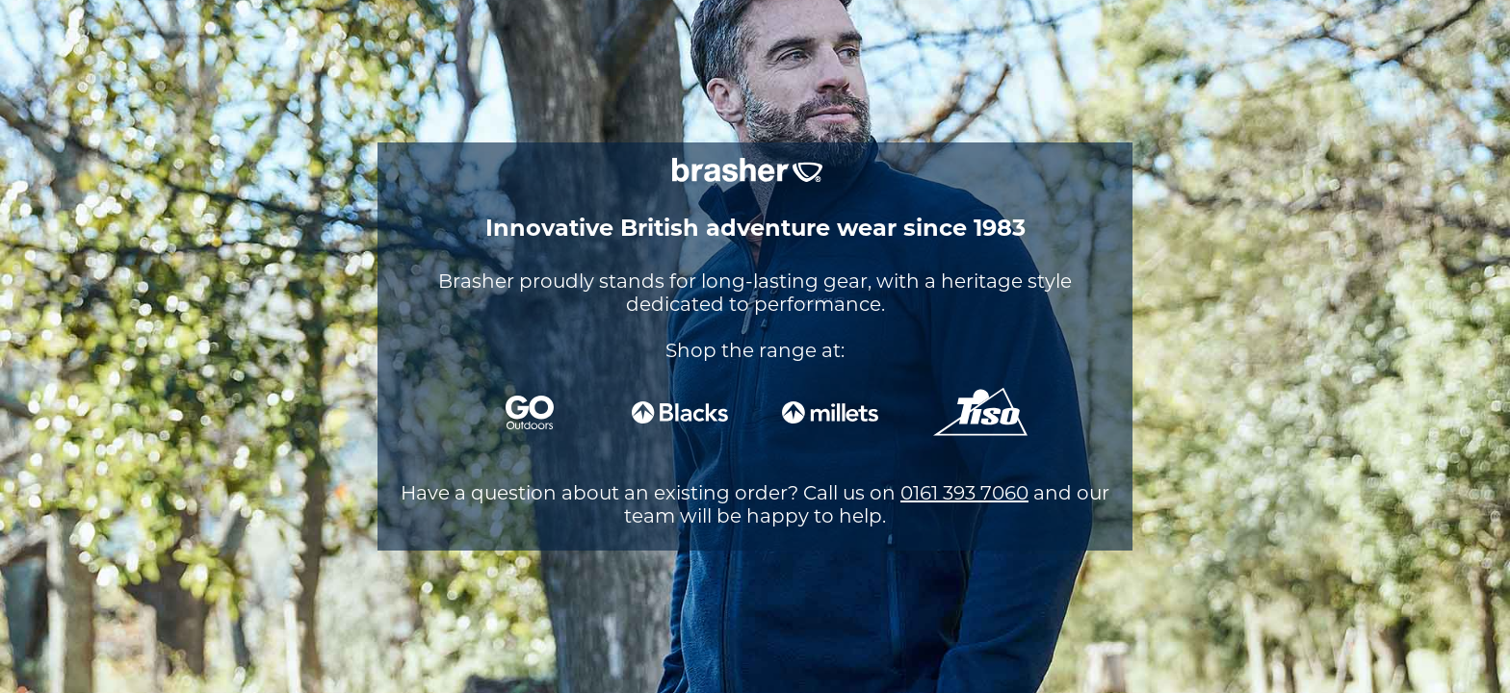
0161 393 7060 (964, 492)
